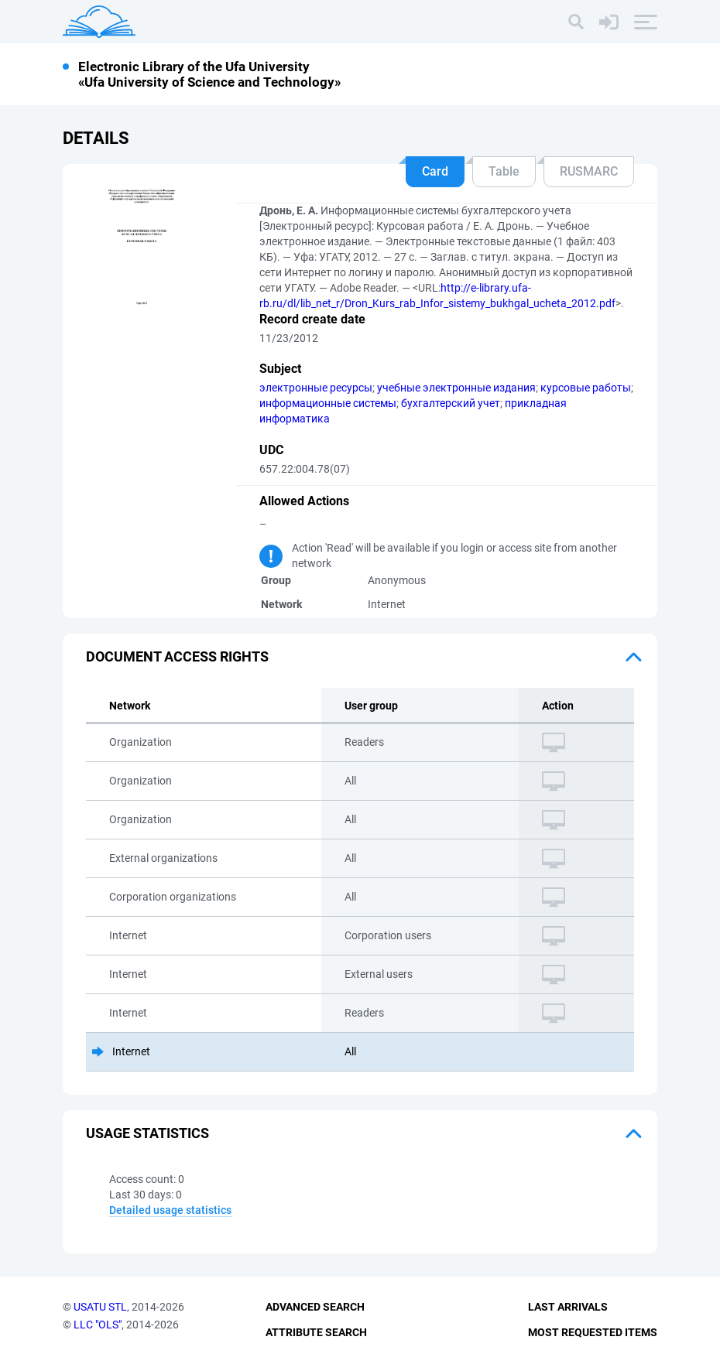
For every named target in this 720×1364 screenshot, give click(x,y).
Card (435, 171)
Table (504, 171)
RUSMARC (589, 171)
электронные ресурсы (315, 387)
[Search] (576, 21)
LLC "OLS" (98, 1324)
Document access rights (177, 656)
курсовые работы (585, 387)
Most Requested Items (592, 1332)
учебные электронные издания (456, 387)
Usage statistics (147, 1133)
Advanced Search (315, 1307)
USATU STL (100, 1307)
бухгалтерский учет (450, 403)
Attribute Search (316, 1332)
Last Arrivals (568, 1307)
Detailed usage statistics (170, 1210)
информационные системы (327, 403)
